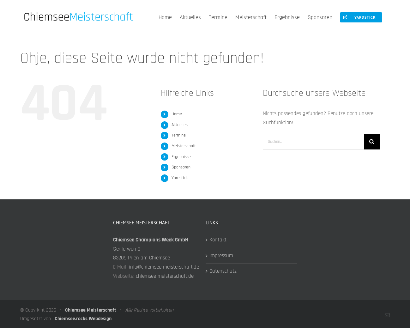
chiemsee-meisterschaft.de (165, 276)
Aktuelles (180, 125)
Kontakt (217, 239)
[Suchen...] (313, 141)
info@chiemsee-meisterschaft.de (164, 267)
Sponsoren (181, 167)
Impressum (221, 255)
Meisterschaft (184, 146)
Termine (179, 135)
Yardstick (180, 178)
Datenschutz (223, 271)
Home (177, 114)
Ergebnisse (181, 157)
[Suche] (372, 141)
